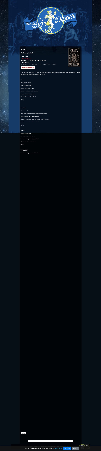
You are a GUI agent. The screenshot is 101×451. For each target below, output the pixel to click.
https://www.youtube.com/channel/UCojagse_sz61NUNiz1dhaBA (35, 119)
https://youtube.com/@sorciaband (28, 96)
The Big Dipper (26, 58)
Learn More (58, 448)
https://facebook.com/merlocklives (28, 141)
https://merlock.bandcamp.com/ (28, 136)
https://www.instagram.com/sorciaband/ (29, 91)
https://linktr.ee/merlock (26, 133)
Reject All (75, 448)
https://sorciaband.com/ (26, 82)
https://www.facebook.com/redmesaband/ (30, 122)
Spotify (22, 99)
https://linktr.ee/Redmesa (26, 110)
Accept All (67, 448)
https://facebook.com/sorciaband (28, 94)
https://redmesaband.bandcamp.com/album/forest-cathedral (34, 113)
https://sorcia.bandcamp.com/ (27, 88)
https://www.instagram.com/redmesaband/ (30, 116)
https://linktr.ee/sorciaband (26, 85)
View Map (23, 433)
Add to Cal (25, 62)
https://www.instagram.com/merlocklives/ (30, 139)
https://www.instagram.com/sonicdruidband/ (30, 153)
